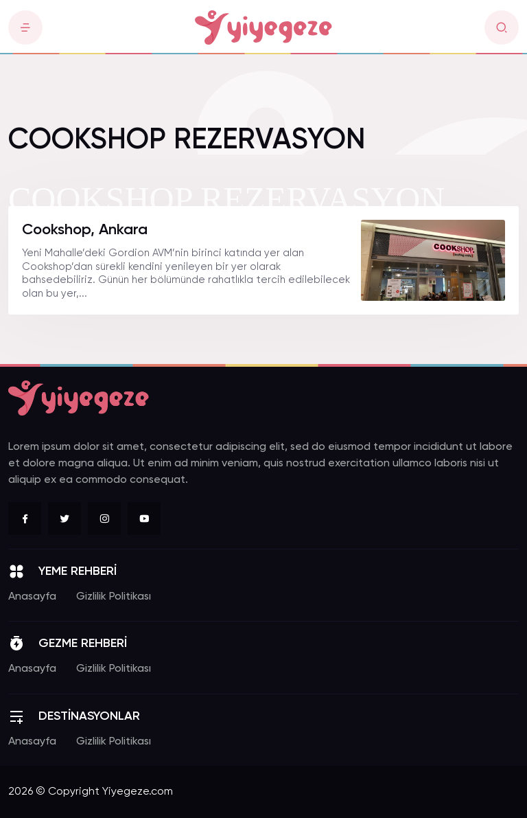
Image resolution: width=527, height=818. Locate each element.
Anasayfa (32, 596)
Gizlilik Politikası (113, 596)
